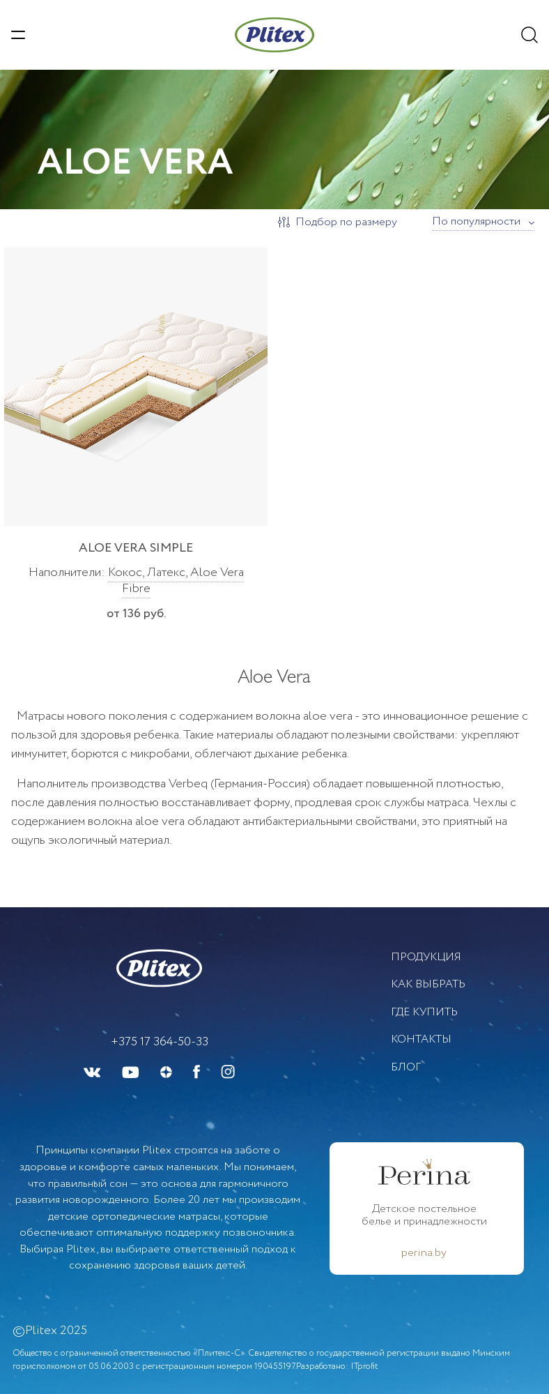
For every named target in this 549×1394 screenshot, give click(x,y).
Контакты (421, 1039)
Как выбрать (428, 984)
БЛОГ (406, 1067)
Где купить (424, 1012)
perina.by (424, 1253)
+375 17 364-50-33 (159, 1042)
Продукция (426, 957)
